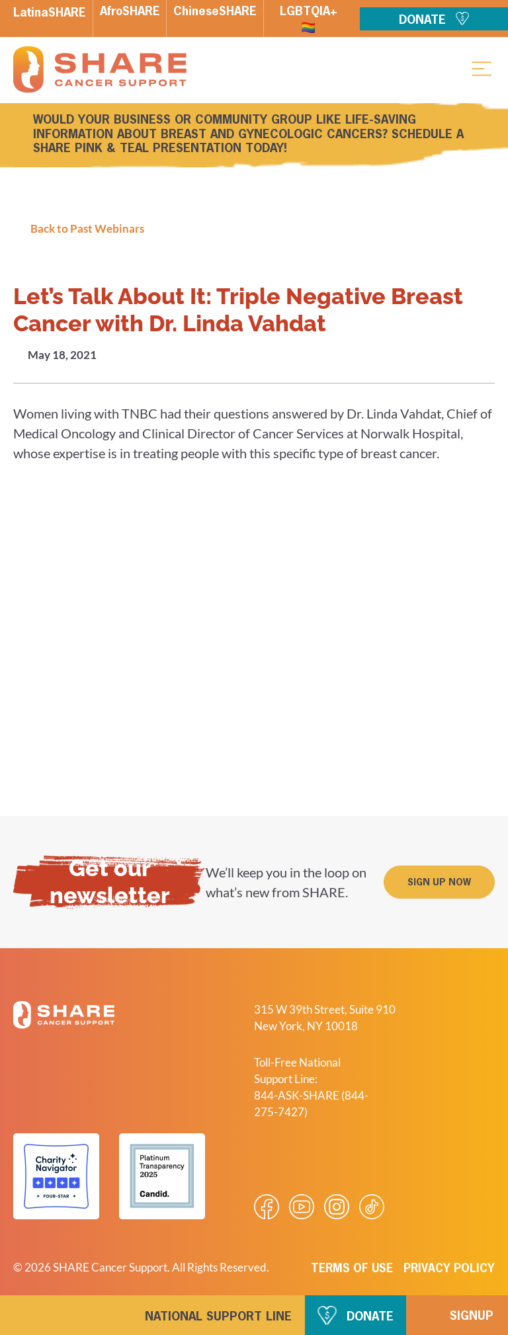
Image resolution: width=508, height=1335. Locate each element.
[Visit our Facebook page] (266, 1206)
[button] (481, 68)
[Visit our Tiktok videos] (371, 1206)
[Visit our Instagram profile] (336, 1206)
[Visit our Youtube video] (301, 1206)
